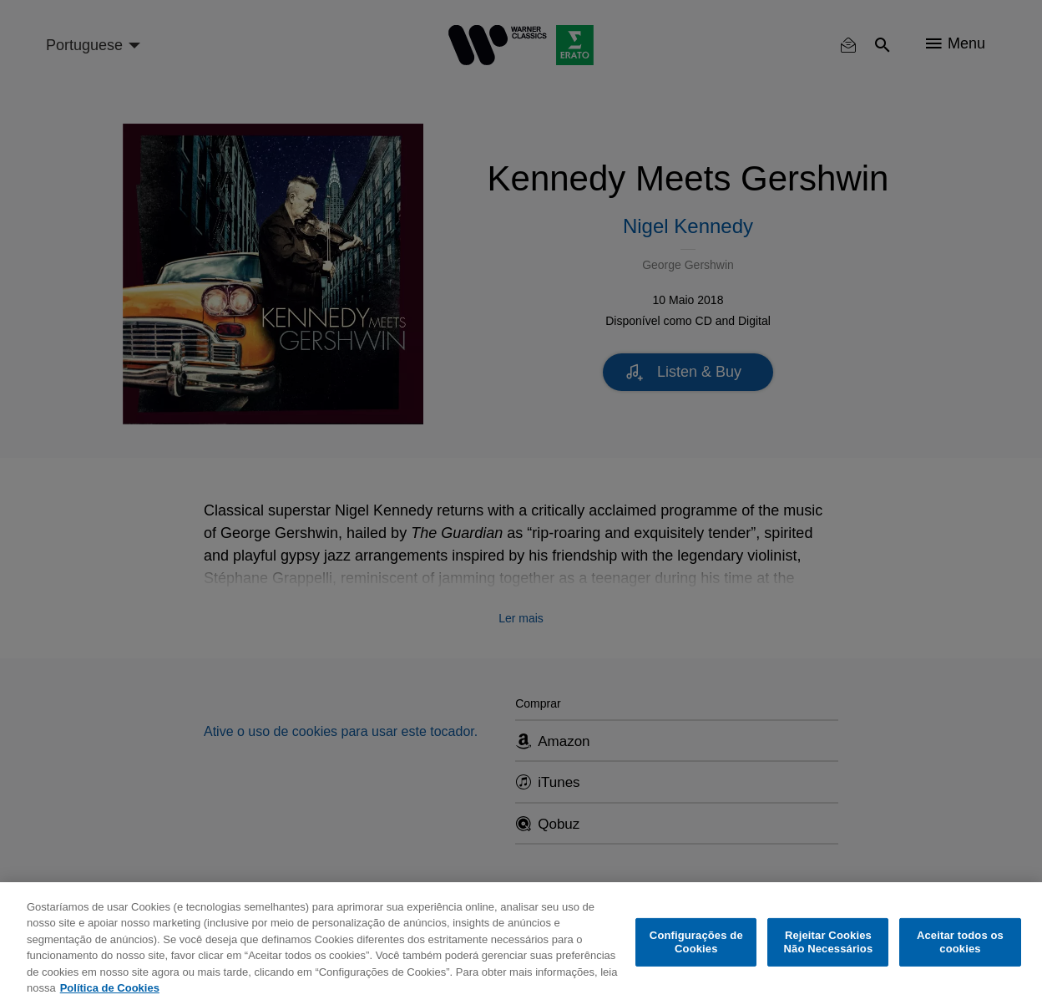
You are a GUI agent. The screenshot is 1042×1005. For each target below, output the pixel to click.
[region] (521, 943)
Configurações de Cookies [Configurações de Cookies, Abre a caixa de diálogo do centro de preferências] (696, 942)
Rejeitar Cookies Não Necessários (828, 942)
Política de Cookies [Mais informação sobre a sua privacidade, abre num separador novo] (109, 988)
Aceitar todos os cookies (960, 942)
